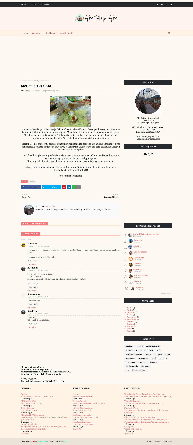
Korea (167, 354)
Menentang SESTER (82, 410)
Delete (35, 261)
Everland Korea (147, 350)
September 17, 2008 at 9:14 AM (38, 246)
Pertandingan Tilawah (83, 396)
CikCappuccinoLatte (82, 415)
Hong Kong (150, 354)
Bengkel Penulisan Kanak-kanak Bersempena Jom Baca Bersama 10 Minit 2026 (43, 427)
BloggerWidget (166, 293)
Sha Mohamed (140, 252)
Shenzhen (163, 358)
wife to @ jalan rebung (83, 408)
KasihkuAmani (79, 401)
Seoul (154, 358)
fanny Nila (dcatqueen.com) (146, 234)
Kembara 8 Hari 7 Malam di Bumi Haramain (143, 403)
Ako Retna (25, 91)
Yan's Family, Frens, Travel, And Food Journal (144, 394)
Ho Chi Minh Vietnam (134, 354)
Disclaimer (44, 4)
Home (23, 4)
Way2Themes (42, 441)
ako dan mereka (132, 366)
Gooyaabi (65, 441)
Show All (25, 433)
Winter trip (153, 362)
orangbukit (129, 426)
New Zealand (143, 358)
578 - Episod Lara (29, 410)
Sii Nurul (137, 281)
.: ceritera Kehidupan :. (82, 422)
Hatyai (158, 350)
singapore (145, 366)
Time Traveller (141, 275)
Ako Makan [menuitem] (50, 33)
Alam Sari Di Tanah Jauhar (33, 415)
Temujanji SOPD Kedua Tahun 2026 (89, 403)
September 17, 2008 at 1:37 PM (38, 314)
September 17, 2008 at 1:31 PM (38, 297)
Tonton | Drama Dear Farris (85, 417)
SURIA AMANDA (28, 401)
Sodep (24, 394)
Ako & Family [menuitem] (66, 33)
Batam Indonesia (153, 346)
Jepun (160, 354)
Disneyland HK (131, 350)
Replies (32, 264)
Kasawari (32, 243)
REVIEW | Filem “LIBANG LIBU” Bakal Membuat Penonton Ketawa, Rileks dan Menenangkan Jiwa (146, 420)
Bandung (129, 346)
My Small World (131, 408)
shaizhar (137, 269)
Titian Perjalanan (132, 401)
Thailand (142, 362)
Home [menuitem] (25, 33)
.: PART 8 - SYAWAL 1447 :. (84, 424)
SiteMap (32, 4)
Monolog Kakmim (29, 424)
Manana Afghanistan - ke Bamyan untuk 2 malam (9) (148, 396)
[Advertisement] (96, 58)
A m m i (76, 394)
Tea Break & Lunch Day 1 (32, 403)
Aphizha (139, 287)
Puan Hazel (139, 258)
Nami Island (130, 358)
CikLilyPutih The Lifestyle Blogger (139, 417)
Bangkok (139, 346)
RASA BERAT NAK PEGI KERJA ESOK (37, 396)
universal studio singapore (136, 370)
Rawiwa (137, 264)
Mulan (136, 246)
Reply (30, 261)
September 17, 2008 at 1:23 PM (38, 270)
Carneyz (138, 240)
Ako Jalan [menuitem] (36, 33)
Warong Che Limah (133, 429)
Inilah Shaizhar (28, 408)
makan (30, 81)
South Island (130, 362)
